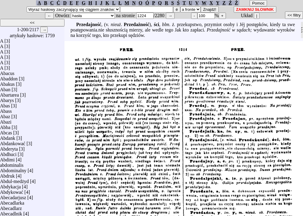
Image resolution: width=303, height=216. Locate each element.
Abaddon (9, 77)
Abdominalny (13, 169)
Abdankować (12, 142)
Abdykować (11, 190)
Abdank (7, 136)
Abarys (7, 98)
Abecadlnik (11, 212)
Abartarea (9, 93)
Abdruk (7, 174)
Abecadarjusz (13, 196)
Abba (5, 125)
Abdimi (7, 158)
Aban (5, 88)
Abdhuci (8, 152)
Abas (5, 104)
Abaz (5, 115)
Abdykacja (10, 185)
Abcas (6, 131)
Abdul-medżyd (14, 179)
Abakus (7, 82)
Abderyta (9, 147)
